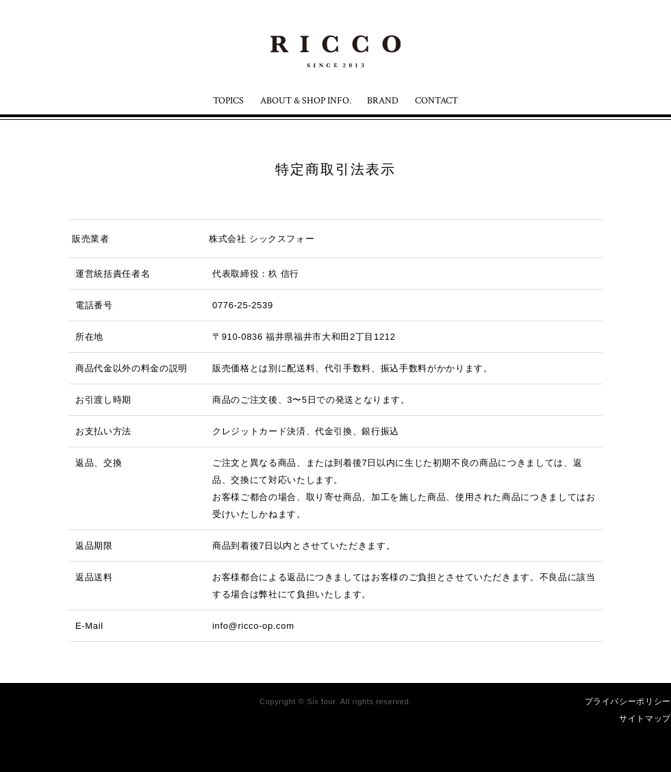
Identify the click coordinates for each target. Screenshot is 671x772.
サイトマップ (645, 718)
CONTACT (436, 101)
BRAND (382, 101)
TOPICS (228, 101)
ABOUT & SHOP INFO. (305, 101)
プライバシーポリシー (628, 701)
